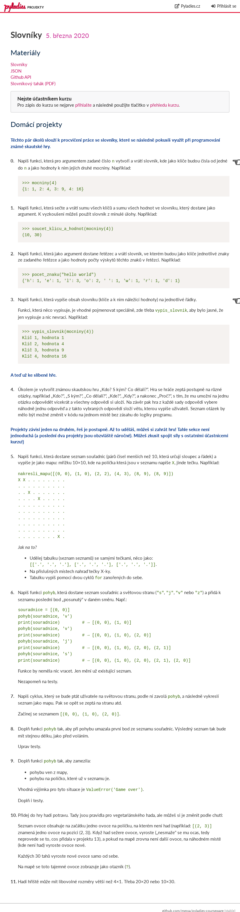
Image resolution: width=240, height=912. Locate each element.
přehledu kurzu (164, 105)
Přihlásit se (223, 6)
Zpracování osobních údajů (214, 909)
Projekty (35, 7)
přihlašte (83, 105)
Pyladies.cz (187, 6)
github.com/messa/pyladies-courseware (193, 902)
